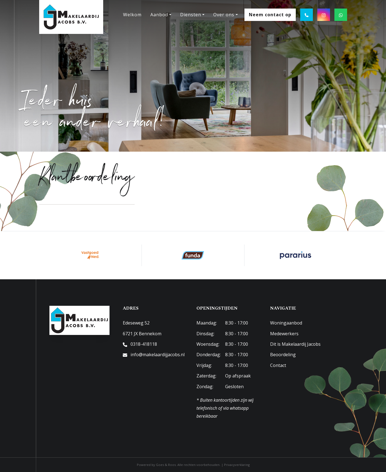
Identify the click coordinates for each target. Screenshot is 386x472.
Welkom (132, 15)
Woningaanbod (286, 323)
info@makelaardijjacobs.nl (158, 355)
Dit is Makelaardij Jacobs (295, 344)
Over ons (223, 15)
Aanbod (159, 15)
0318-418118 (144, 344)
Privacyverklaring (237, 465)
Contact (278, 365)
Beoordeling (283, 355)
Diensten (190, 15)
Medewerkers (284, 334)
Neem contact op (270, 15)
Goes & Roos (166, 465)
